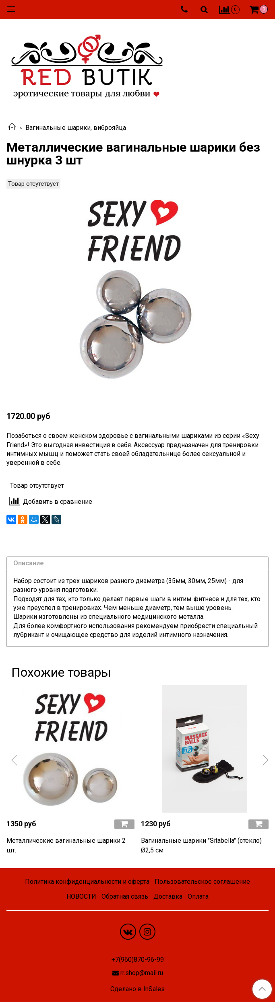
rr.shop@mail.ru (141, 973)
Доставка (167, 896)
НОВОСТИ (81, 896)
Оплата (198, 896)
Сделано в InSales (137, 989)
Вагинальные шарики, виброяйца (75, 127)
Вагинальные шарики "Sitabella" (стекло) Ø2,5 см (201, 845)
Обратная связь (124, 896)
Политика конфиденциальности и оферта (87, 881)
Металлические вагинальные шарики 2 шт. (66, 845)
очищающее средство (84, 635)
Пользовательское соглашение (202, 881)
